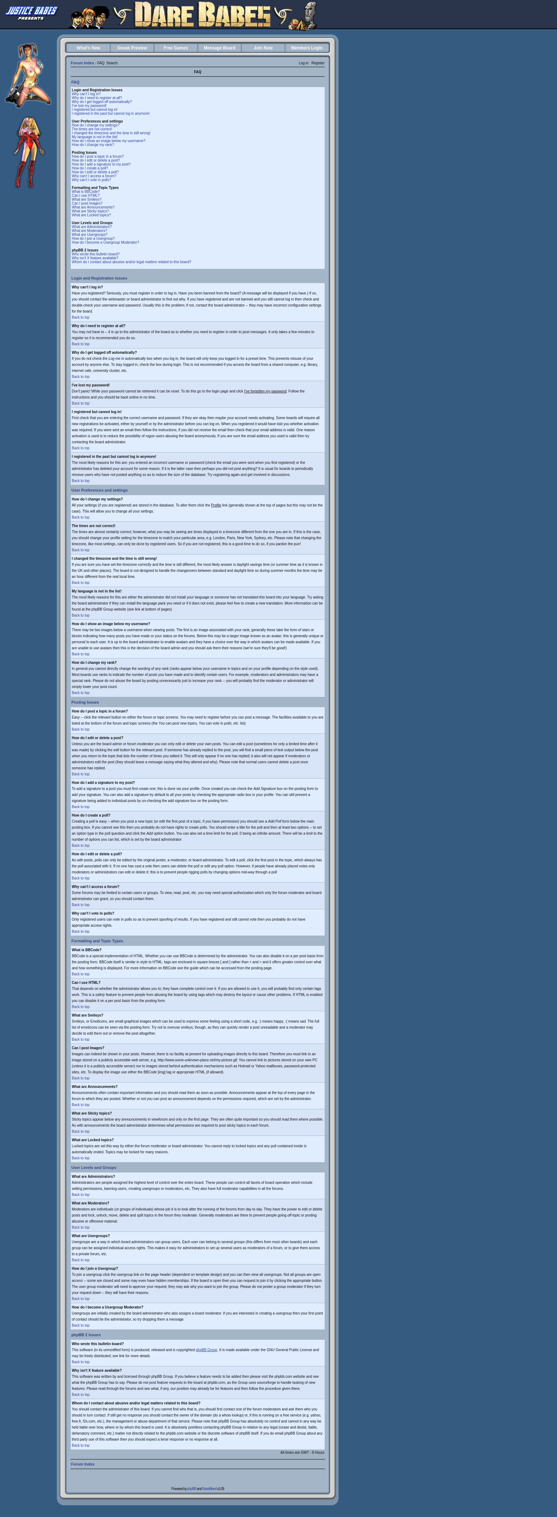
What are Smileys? (87, 199)
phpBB (191, 1489)
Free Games (176, 47)
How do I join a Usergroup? (93, 238)
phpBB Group (206, 1350)
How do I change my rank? (93, 145)
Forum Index (82, 63)
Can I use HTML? (85, 195)
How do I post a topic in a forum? (98, 156)
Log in (303, 63)
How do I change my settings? (95, 125)
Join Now (263, 47)
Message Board (220, 47)
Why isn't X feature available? (95, 258)
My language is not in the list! (95, 137)
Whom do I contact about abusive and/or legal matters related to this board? (131, 262)
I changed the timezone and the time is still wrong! (111, 133)
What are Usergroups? (90, 235)
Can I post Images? (87, 203)
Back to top (81, 317)
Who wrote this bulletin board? (96, 254)
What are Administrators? (92, 227)
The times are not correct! (92, 129)
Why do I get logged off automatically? (102, 102)
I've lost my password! (89, 106)
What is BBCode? (86, 192)
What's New (89, 47)
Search (112, 63)
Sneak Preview (132, 47)
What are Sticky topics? (90, 211)
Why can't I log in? (86, 94)
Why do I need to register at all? (97, 98)
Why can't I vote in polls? (91, 180)
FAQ (100, 63)
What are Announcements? (93, 207)
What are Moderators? (89, 231)
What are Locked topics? (91, 215)
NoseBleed (209, 1489)
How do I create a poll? (90, 168)
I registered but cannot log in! (95, 110)
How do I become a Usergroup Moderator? (105, 242)
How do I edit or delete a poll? (95, 172)
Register (318, 63)
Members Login (307, 47)
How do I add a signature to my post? (101, 164)
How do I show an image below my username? (108, 141)
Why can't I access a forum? (94, 176)
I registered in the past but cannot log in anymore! (111, 113)
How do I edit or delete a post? (96, 160)
